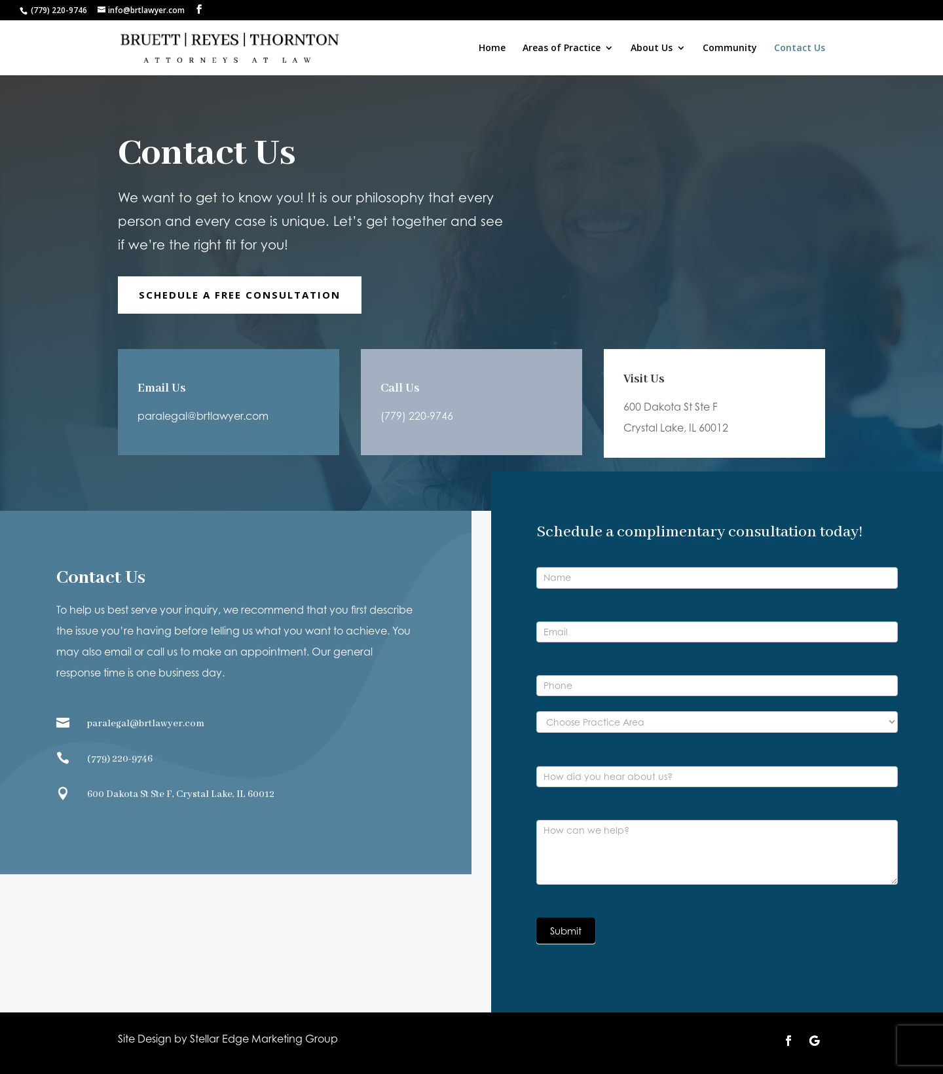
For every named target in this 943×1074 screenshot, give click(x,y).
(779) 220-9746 (417, 410)
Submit (566, 930)
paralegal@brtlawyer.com (203, 415)
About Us (652, 48)
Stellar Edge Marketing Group (264, 1038)
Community (730, 48)
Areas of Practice (562, 48)
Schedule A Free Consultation (240, 294)
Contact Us (799, 48)
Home (492, 48)
